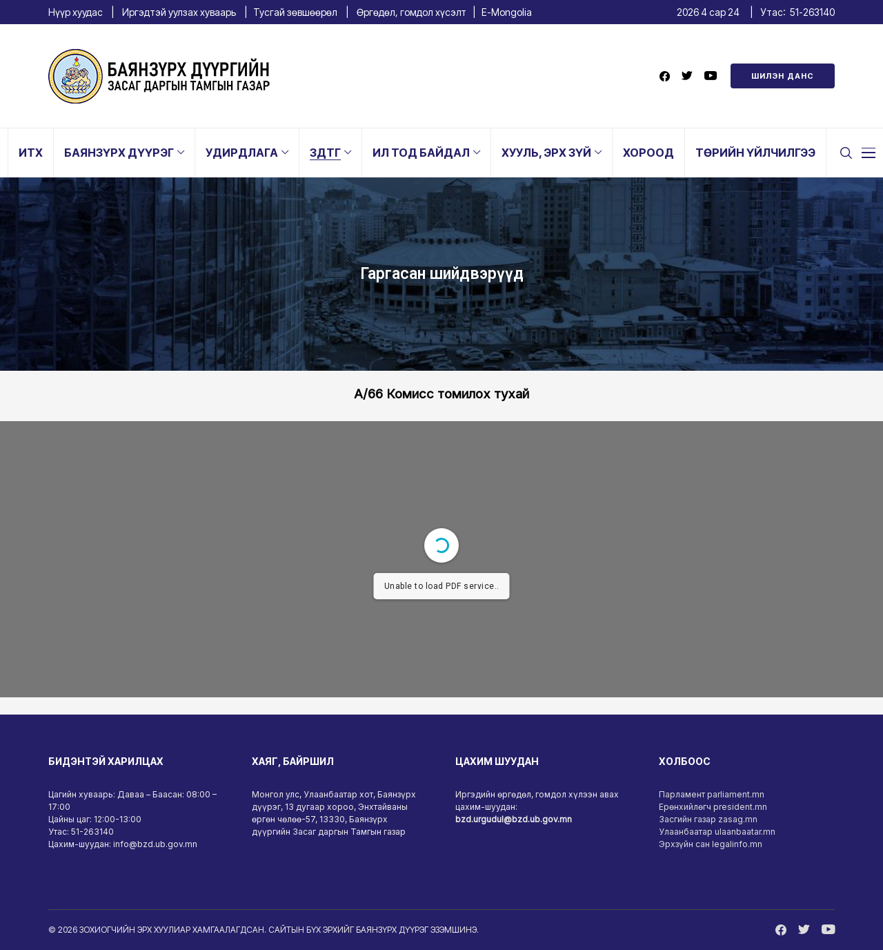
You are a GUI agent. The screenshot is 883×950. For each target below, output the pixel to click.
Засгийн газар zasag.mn (708, 819)
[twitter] (687, 76)
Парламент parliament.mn (711, 794)
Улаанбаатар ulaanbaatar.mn (717, 831)
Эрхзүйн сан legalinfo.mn (710, 844)
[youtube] (710, 76)
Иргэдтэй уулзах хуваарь (179, 12)
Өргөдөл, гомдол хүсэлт (411, 12)
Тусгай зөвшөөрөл (295, 12)
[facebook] (664, 76)
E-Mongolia (507, 12)
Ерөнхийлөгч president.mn (713, 807)
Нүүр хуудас (75, 12)
